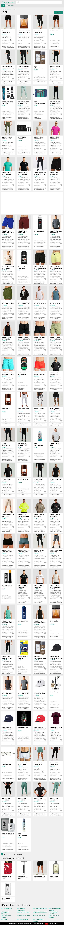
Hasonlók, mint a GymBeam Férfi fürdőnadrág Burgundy (23, 247)
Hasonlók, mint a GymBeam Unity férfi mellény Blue (55, 318)
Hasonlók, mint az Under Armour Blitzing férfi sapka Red (39, 744)
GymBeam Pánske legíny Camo (39, 409)
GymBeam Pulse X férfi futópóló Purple (55, 139)
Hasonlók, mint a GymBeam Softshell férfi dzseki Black (23, 318)
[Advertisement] (32, 203)
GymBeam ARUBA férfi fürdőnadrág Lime (56, 268)
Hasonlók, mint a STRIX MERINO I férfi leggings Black (56, 118)
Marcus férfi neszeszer (39, 915)
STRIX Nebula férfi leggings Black (23, 67)
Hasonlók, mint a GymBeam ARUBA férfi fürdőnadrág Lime (56, 283)
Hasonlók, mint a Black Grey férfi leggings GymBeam (7, 82)
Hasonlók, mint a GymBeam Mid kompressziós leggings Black (7, 815)
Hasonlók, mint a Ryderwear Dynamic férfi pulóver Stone (7, 283)
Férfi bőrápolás (39, 231)
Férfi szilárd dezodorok (22, 267)
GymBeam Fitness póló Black (23, 586)
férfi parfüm (54, 621)
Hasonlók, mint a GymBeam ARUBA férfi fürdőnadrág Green (7, 318)
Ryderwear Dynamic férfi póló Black (8, 692)
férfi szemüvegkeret (6, 763)
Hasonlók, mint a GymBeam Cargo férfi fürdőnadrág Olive (56, 353)
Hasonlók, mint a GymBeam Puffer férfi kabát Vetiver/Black (40, 531)
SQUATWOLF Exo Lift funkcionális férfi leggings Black (40, 174)
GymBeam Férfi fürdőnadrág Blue (8, 232)
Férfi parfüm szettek (22, 138)
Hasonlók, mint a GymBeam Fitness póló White (39, 602)
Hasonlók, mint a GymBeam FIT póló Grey (55, 460)
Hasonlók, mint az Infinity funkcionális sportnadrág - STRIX (7, 460)
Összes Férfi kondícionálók (23, 849)
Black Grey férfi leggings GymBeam (7, 67)
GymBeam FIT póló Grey (55, 444)
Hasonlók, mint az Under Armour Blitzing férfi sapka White (39, 708)
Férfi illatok (54, 876)
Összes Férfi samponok (22, 636)
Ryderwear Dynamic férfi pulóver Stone (8, 268)
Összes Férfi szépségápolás (39, 81)
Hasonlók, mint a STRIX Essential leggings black (23, 460)
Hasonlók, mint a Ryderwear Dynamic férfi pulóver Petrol (55, 247)
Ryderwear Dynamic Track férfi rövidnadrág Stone (8, 516)
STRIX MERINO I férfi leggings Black (56, 102)
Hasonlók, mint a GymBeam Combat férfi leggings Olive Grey (7, 154)
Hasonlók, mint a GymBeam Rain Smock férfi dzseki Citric (24, 531)
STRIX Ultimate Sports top (6, 480)
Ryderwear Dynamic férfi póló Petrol (24, 692)
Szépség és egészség (6, 9)
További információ (53, 923)
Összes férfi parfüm (54, 636)
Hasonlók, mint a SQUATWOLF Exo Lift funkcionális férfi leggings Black (40, 189)
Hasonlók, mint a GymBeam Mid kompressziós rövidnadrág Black (8, 47)
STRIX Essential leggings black (23, 444)
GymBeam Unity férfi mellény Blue (56, 302)
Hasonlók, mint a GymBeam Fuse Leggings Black (7, 672)
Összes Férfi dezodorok (22, 494)
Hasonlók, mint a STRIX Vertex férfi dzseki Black (56, 389)
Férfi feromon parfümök (40, 908)
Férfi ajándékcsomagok (39, 102)
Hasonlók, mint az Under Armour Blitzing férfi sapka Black (55, 673)
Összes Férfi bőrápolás (38, 246)
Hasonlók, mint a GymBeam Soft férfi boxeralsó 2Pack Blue (24, 566)
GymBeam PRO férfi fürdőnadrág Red (39, 373)
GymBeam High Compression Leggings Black (55, 764)
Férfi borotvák (22, 876)
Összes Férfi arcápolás (6, 601)
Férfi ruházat (54, 31)
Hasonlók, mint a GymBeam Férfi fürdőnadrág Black (55, 189)
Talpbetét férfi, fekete (23, 912)
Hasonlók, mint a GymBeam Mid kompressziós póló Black (40, 814)
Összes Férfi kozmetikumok (7, 849)
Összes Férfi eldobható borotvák (22, 672)
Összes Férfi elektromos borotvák (7, 118)
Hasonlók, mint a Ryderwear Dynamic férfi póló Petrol (23, 708)
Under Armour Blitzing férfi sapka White (40, 693)
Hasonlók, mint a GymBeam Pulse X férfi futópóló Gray (39, 153)
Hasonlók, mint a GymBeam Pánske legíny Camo (39, 424)
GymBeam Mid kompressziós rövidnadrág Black (8, 32)
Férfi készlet (54, 692)
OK (46, 923)
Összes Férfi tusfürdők (22, 742)
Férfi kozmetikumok (8, 833)
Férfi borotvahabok (38, 444)
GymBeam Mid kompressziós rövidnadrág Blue (39, 764)
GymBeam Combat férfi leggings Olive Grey (7, 139)
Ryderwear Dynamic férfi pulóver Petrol (56, 233)
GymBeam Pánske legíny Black (39, 551)
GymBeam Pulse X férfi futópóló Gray (39, 139)
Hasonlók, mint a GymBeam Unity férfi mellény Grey (39, 318)
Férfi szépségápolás (38, 67)
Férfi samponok (23, 621)
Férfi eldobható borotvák (23, 657)
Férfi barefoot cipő (6, 908)
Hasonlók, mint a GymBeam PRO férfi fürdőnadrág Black (39, 353)
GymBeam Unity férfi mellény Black (6, 339)
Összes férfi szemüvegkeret (7, 778)
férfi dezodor (6, 408)
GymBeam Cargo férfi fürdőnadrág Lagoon (8, 374)
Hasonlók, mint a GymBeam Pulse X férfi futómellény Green (7, 638)
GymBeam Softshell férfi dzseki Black (24, 302)
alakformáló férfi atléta (23, 915)
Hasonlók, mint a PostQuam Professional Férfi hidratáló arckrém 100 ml (39, 673)
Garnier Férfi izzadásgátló (22, 373)
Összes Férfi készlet (54, 707)
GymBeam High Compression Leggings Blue (54, 800)
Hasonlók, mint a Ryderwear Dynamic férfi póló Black (7, 708)
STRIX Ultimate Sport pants (38, 480)
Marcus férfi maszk (22, 919)
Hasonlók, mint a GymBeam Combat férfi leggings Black (55, 82)
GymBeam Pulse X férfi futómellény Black (39, 623)
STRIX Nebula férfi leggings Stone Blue (23, 103)
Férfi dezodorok (23, 479)
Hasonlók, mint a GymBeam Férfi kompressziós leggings (39, 47)
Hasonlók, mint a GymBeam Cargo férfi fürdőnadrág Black (24, 353)
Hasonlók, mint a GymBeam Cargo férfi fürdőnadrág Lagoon (7, 389)
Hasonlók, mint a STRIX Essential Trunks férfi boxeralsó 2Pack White (22, 779)
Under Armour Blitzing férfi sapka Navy (8, 729)
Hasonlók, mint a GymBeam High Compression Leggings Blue (55, 815)
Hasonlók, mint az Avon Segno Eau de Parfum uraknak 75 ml (24, 47)
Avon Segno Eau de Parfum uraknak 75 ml (24, 32)
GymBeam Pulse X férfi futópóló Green (7, 174)
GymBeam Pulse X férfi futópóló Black (23, 174)
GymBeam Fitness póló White (39, 586)
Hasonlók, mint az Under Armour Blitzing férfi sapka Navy (7, 744)
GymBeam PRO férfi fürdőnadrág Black (39, 339)
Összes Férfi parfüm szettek (23, 152)
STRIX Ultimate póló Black (56, 480)
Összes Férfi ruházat (54, 46)
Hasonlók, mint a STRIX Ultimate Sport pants (38, 495)
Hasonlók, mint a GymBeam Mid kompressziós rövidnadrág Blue (40, 779)
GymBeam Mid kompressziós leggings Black (7, 800)
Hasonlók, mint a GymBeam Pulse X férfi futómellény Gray (56, 602)
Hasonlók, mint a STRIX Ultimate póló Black (54, 495)
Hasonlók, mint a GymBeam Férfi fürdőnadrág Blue (7, 247)
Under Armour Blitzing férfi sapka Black (56, 658)
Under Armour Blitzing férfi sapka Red (40, 729)
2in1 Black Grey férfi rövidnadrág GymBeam (55, 410)
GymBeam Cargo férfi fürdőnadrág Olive (56, 339)
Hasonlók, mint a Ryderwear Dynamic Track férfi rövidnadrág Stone (7, 531)
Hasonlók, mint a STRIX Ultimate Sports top (6, 495)
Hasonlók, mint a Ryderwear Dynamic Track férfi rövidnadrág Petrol (55, 567)
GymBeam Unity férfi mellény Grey (40, 302)
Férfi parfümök (6, 898)
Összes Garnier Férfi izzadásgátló (22, 389)
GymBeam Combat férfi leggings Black (55, 68)
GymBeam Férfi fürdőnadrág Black (54, 174)
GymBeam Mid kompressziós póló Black (40, 800)
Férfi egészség (6, 876)
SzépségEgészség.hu (8, 2)
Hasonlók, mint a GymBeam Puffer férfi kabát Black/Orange (56, 531)
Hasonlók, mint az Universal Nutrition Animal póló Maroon (56, 743)
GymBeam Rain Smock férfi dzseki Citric (23, 516)
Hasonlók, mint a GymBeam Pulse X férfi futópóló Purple (55, 153)
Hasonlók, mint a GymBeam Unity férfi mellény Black (7, 353)
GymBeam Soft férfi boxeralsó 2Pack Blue (24, 552)
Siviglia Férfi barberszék (40, 912)
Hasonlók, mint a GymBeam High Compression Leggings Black (55, 779)
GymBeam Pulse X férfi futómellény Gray (55, 587)
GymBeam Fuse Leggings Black (7, 657)
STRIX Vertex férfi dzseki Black (55, 373)
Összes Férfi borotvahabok (39, 459)
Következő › (20, 854)
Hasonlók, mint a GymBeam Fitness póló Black (23, 602)
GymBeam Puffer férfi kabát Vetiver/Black (39, 516)
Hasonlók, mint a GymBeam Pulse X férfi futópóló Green (7, 189)
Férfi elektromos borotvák (7, 102)
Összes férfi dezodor (6, 423)
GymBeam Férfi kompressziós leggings (38, 32)
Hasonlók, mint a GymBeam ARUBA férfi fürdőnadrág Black (39, 283)
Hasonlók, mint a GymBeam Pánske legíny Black (39, 566)
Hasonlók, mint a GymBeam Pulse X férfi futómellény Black (40, 637)
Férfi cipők (4, 919)
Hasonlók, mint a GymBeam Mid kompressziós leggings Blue (23, 815)
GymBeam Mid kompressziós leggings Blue (22, 800)
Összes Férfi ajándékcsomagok (37, 118)
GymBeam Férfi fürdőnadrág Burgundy (22, 233)
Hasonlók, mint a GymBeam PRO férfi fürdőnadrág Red (39, 389)
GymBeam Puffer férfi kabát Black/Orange (55, 516)
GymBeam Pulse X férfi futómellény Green (7, 623)
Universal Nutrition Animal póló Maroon (56, 729)
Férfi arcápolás (7, 585)
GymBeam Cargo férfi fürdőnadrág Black (24, 339)
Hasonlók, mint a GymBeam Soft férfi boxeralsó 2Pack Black (7, 567)
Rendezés (58, 12)
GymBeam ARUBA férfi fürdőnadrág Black (40, 268)
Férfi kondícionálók (22, 834)
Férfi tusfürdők (23, 727)
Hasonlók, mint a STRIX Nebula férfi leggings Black (23, 82)
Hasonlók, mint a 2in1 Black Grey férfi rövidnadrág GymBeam (55, 425)
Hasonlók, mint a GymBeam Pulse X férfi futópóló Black (23, 189)
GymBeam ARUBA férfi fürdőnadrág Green (8, 303)
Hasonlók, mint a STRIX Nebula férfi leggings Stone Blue (23, 118)
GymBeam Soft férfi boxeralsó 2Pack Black (8, 552)
